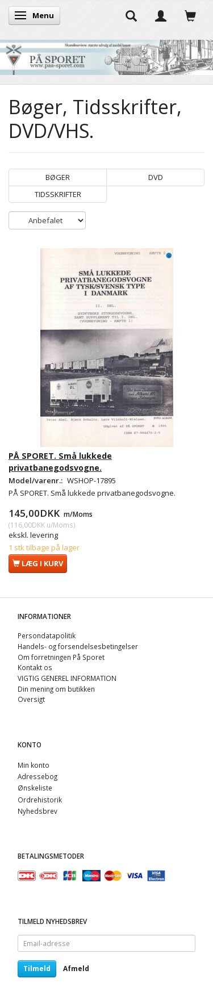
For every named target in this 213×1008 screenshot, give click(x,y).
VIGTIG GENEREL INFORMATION (67, 678)
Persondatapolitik (47, 635)
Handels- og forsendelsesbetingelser (78, 646)
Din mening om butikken (56, 688)
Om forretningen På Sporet (61, 657)
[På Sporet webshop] (106, 55)
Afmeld (76, 968)
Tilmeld (37, 968)
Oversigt (31, 699)
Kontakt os (35, 667)
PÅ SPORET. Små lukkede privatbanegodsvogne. (60, 461)
